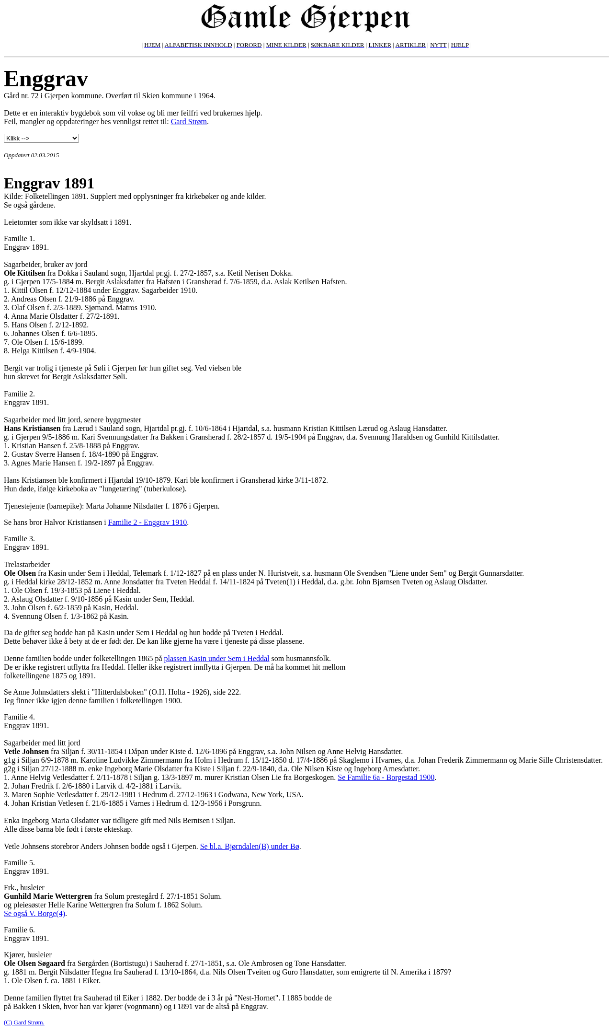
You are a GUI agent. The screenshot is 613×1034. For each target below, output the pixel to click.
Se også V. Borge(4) (34, 913)
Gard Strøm (189, 121)
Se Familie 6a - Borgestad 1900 (386, 777)
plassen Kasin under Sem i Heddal (217, 658)
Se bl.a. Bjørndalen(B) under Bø (249, 846)
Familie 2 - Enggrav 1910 (147, 522)
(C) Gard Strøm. (24, 1022)
